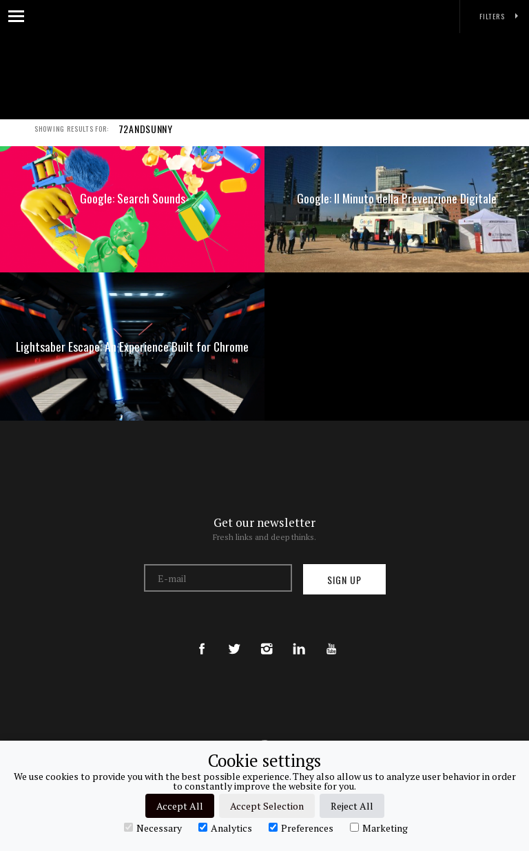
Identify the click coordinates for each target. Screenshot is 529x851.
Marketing (379, 827)
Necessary (153, 827)
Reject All (352, 805)
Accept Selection (267, 805)
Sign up (344, 579)
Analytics (225, 827)
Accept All (179, 805)
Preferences (301, 827)
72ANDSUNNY (145, 136)
